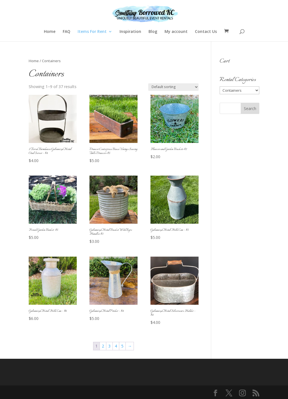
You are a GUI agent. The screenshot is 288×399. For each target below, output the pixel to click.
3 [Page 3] (109, 346)
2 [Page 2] (103, 346)
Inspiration (130, 32)
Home (49, 32)
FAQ (66, 32)
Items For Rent (92, 32)
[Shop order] (173, 87)
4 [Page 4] (116, 346)
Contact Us (206, 32)
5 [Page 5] (122, 346)
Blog (152, 32)
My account (176, 32)
